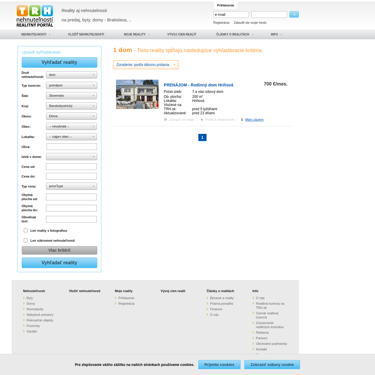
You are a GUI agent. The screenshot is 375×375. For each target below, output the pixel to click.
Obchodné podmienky (271, 343)
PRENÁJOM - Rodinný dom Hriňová (198, 85)
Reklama (262, 332)
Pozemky (33, 326)
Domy (31, 303)
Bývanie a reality (222, 298)
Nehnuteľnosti (34, 291)
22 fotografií (126, 105)
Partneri (261, 338)
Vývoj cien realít (173, 291)
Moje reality (124, 291)
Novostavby (35, 309)
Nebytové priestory (40, 314)
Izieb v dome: (32, 156)
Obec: (26, 126)
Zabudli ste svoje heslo (250, 22)
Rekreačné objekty (40, 320)
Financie (216, 309)
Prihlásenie (126, 298)
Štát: (25, 96)
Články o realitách (220, 291)
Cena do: (28, 176)
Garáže (32, 331)
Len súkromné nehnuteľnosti (52, 240)
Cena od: (28, 166)
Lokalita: (28, 137)
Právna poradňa (221, 303)
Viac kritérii (59, 250)
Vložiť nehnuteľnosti (84, 291)
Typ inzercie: (31, 85)
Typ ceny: (29, 186)
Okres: (27, 116)
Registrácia (221, 22)
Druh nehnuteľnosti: (33, 75)
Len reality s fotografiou (48, 230)
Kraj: (25, 106)
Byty (30, 298)
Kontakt (261, 349)
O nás (214, 314)
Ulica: (26, 147)
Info (255, 291)
